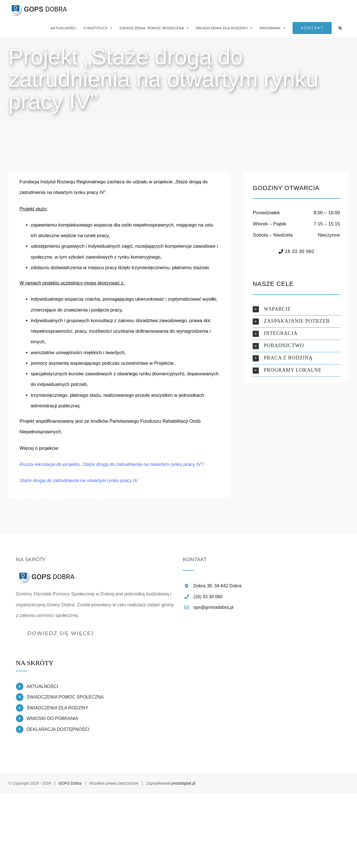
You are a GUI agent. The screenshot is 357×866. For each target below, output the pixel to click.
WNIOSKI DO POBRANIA (52, 718)
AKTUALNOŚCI (42, 686)
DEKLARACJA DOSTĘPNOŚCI (57, 729)
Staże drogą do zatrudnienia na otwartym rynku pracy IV (79, 480)
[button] (340, 28)
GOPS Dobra (70, 783)
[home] (46, 575)
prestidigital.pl (184, 783)
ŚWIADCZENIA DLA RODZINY (57, 708)
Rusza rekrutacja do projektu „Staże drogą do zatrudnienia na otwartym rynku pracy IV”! (112, 464)
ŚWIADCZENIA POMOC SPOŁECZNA (64, 697)
